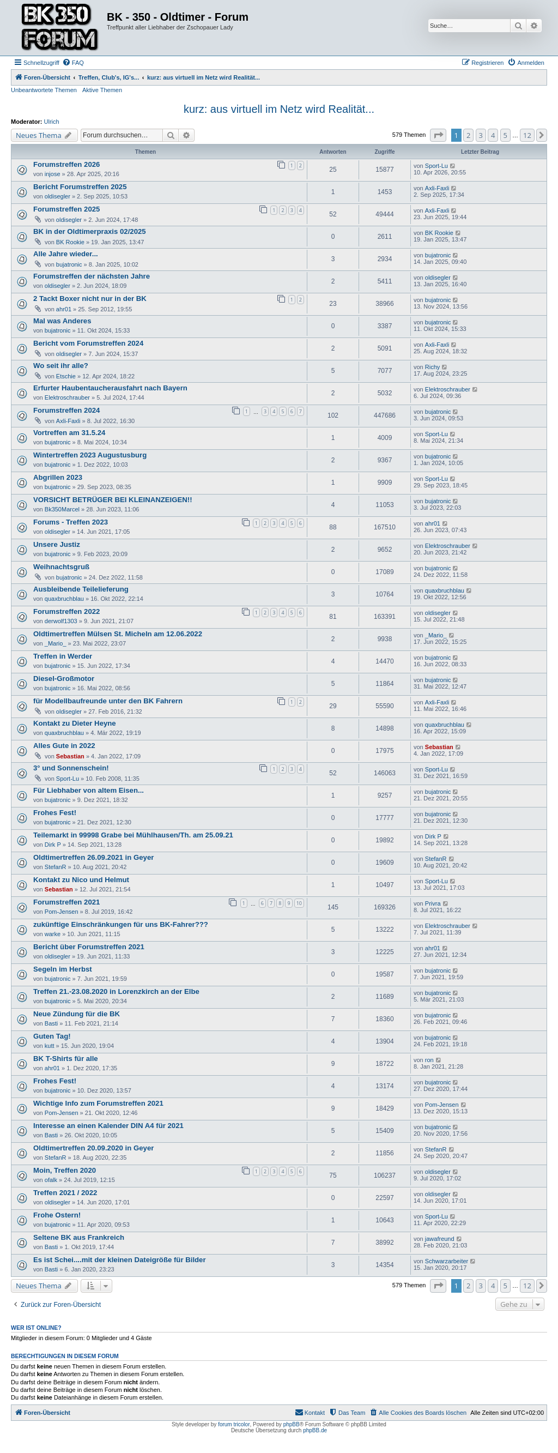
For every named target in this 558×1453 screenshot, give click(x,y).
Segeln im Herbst (62, 969)
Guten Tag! (52, 1036)
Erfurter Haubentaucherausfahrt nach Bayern (110, 388)
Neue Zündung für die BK (76, 1014)
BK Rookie (70, 242)
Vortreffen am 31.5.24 (69, 433)
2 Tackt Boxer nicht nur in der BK (90, 298)
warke (52, 934)
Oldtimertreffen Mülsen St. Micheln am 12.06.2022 (117, 634)
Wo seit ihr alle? (60, 365)
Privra (433, 903)
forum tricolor (234, 1424)
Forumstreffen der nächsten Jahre (91, 276)
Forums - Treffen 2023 (70, 522)
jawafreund (439, 1238)
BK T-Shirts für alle (65, 1058)
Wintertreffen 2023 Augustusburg (90, 455)
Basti (51, 1023)
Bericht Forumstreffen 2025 (80, 187)
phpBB (291, 1424)
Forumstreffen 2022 (66, 611)
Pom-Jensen (61, 911)
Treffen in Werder (62, 656)
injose (52, 174)
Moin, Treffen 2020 (64, 1170)
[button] (438, 135)
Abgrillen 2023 (57, 477)
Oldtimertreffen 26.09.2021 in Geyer (93, 857)
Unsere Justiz (56, 544)
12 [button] (527, 135)
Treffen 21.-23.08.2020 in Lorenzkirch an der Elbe (116, 991)
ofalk (51, 1180)
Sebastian (70, 756)
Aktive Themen (102, 90)
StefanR (55, 867)
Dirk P (53, 844)
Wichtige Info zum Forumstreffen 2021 (98, 1103)
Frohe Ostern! (57, 1215)
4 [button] (493, 135)
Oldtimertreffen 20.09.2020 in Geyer (93, 1148)
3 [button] (481, 135)
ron (429, 1060)
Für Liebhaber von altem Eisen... (88, 790)
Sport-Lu (436, 165)
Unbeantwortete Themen (44, 90)
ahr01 (63, 309)
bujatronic (69, 264)
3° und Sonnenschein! (71, 768)
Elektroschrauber (67, 397)
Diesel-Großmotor (63, 678)
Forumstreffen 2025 (66, 209)
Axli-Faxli (437, 188)
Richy (432, 367)
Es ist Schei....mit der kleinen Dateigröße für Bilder (119, 1260)
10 (299, 903)
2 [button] (468, 135)
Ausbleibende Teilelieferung (81, 589)
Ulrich (51, 121)
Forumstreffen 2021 (66, 902)
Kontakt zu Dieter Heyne (74, 723)
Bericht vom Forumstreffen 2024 (88, 343)
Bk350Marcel (62, 509)
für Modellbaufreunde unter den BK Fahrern (108, 701)
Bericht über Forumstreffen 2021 (88, 947)
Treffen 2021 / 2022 (65, 1193)
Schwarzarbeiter (446, 1261)
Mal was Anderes (62, 321)
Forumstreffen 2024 (66, 410)
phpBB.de (315, 1430)
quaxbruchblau (64, 598)
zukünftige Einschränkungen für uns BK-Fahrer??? (120, 924)
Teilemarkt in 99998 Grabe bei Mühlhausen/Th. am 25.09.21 (133, 835)
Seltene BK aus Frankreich (78, 1237)
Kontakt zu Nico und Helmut (81, 880)
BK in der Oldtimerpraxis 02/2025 (89, 231)
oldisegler (57, 196)
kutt (49, 1045)
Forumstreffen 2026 (66, 164)
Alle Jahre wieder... (65, 254)
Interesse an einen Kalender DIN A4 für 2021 (108, 1126)
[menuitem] (73, 62)
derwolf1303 (61, 621)
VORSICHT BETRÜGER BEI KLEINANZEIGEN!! (112, 500)
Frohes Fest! (54, 813)
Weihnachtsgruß (61, 567)
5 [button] (505, 135)
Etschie (66, 376)
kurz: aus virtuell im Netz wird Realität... (279, 109)
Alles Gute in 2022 (64, 745)
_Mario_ (55, 643)
